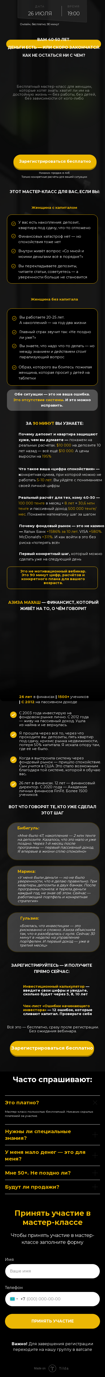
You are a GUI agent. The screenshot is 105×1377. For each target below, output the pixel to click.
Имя (9, 1259)
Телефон (14, 1287)
